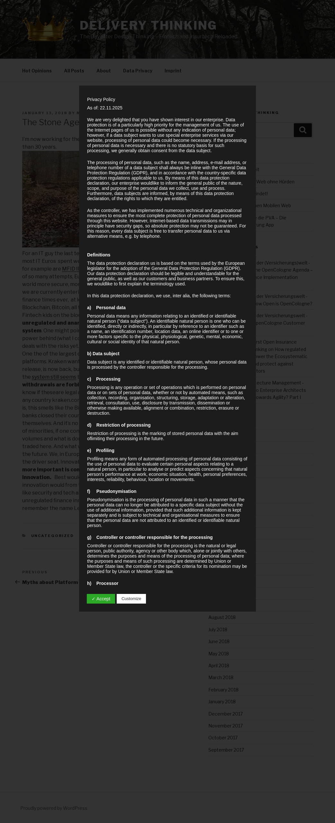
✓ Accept (101, 598)
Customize (131, 598)
